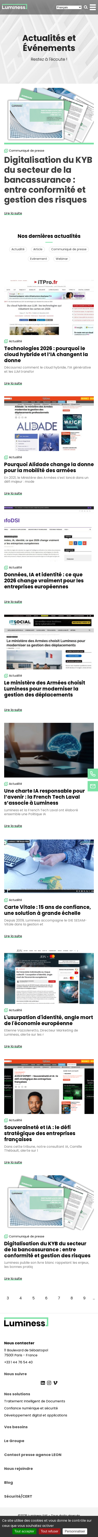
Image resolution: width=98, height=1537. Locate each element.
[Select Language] (69, 7)
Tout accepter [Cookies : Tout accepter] (24, 1531)
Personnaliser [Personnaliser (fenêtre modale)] (75, 1531)
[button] (86, 7)
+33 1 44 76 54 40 (18, 1362)
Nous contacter (19, 1343)
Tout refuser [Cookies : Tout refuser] (49, 1531)
